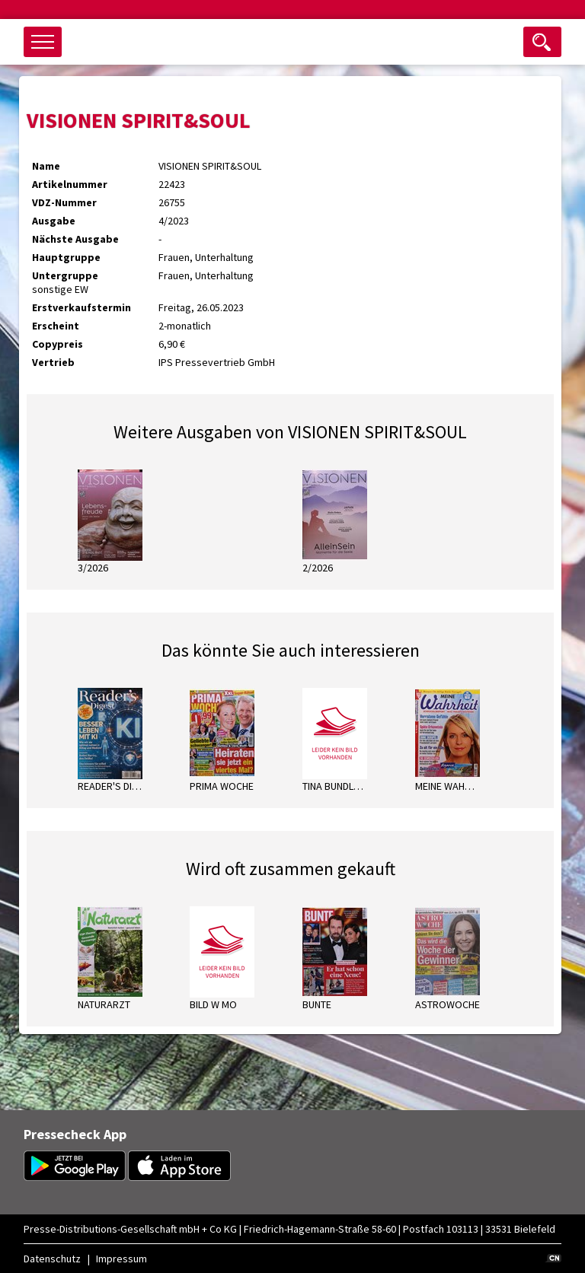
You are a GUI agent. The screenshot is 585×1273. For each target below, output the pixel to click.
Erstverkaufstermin (81, 307)
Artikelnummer (69, 184)
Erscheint (55, 326)
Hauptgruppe (66, 257)
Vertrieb (53, 362)
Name (46, 166)
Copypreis (57, 344)
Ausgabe (53, 221)
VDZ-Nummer (64, 202)
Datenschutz (52, 1258)
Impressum (121, 1258)
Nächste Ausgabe (75, 239)
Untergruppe (65, 275)
